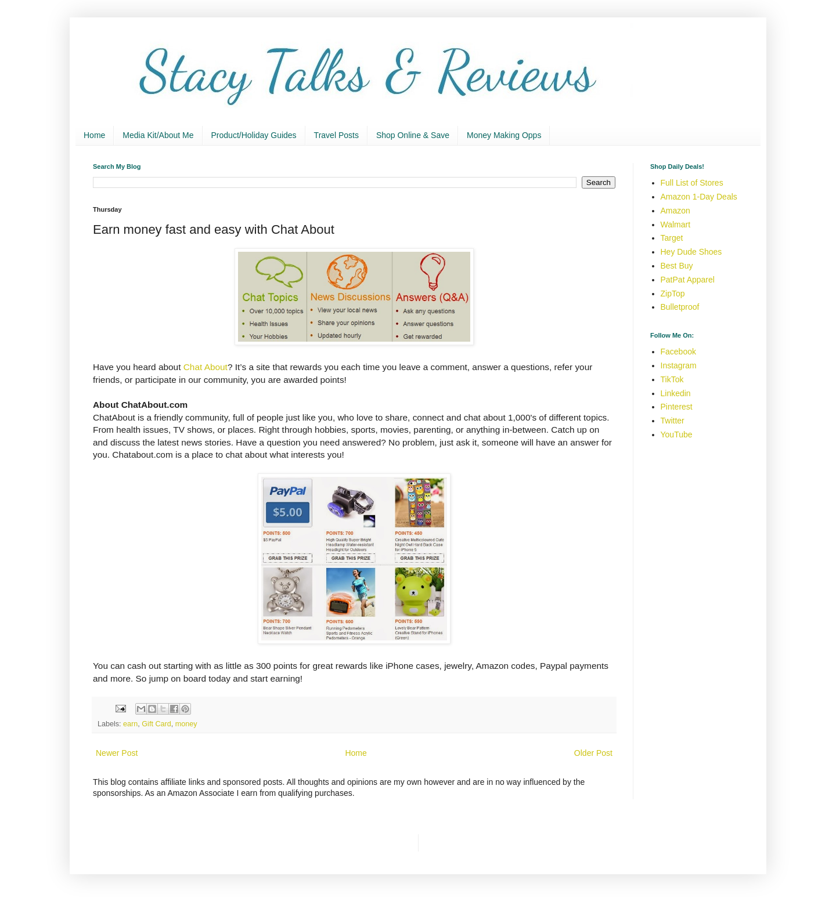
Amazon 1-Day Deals (699, 196)
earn (130, 724)
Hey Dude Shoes (691, 251)
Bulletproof (680, 307)
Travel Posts (336, 135)
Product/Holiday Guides (254, 135)
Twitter (672, 420)
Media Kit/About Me (157, 135)
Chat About (205, 367)
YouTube (677, 434)
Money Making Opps (504, 135)
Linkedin (676, 393)
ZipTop (673, 293)
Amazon (675, 210)
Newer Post (117, 753)
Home (94, 135)
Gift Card (156, 724)
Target (672, 237)
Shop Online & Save (412, 135)
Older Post (593, 753)
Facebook (678, 351)
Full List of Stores (692, 182)
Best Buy (677, 265)
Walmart (676, 224)
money (186, 724)
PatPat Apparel (688, 279)
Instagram (679, 365)
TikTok (672, 379)
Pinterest (677, 406)
